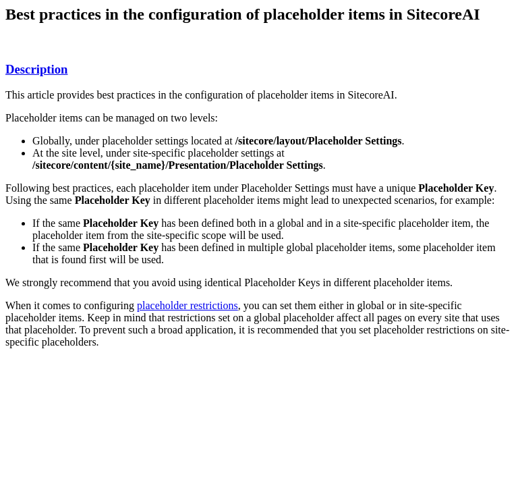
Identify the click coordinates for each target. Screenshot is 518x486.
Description (36, 69)
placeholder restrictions (187, 305)
